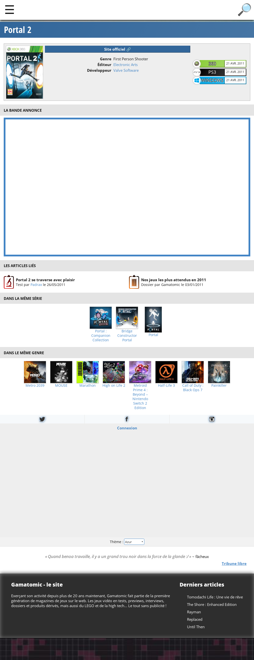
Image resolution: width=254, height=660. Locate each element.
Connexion (127, 427)
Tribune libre (234, 563)
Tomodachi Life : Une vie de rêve (215, 596)
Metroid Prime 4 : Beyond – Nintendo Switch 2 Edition (140, 396)
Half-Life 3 (166, 385)
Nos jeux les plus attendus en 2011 (173, 279)
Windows (212, 80)
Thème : (127, 541)
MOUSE (61, 385)
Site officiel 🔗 (117, 49)
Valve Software (126, 70)
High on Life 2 (113, 385)
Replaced (194, 619)
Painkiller (219, 385)
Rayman (194, 611)
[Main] (9, 9)
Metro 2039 (35, 385)
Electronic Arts (125, 64)
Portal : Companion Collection (100, 335)
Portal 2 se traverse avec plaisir (45, 279)
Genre (105, 58)
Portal (153, 335)
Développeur (99, 70)
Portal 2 (18, 29)
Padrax (36, 284)
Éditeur (104, 64)
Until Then (196, 626)
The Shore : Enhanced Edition (212, 604)
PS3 (212, 72)
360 (212, 64)
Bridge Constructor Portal (127, 335)
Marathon (87, 385)
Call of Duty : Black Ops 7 (192, 387)
